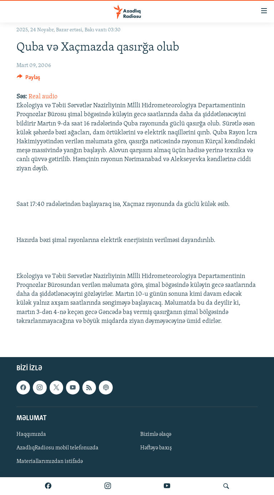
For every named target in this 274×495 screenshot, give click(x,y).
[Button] (28, 79)
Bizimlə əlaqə (155, 434)
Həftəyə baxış (156, 448)
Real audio (43, 96)
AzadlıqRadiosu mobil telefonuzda (57, 448)
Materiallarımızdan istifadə (49, 461)
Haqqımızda (31, 434)
